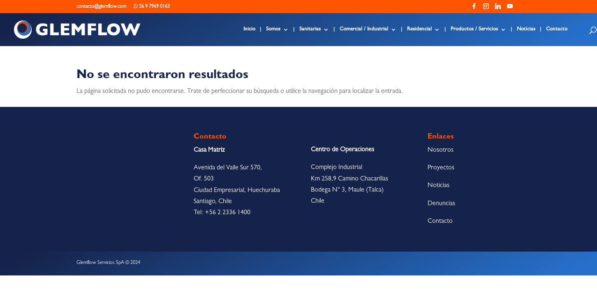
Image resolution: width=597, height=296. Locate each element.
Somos (273, 29)
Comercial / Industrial (364, 29)
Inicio (249, 29)
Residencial (419, 29)
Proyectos (441, 168)
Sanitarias (310, 29)
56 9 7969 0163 (152, 6)
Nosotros (441, 150)
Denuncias (441, 204)
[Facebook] (474, 8)
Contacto (556, 29)
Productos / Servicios (474, 29)
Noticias (526, 29)
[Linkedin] (498, 8)
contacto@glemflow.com (101, 7)
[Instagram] (486, 8)
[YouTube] (510, 8)
